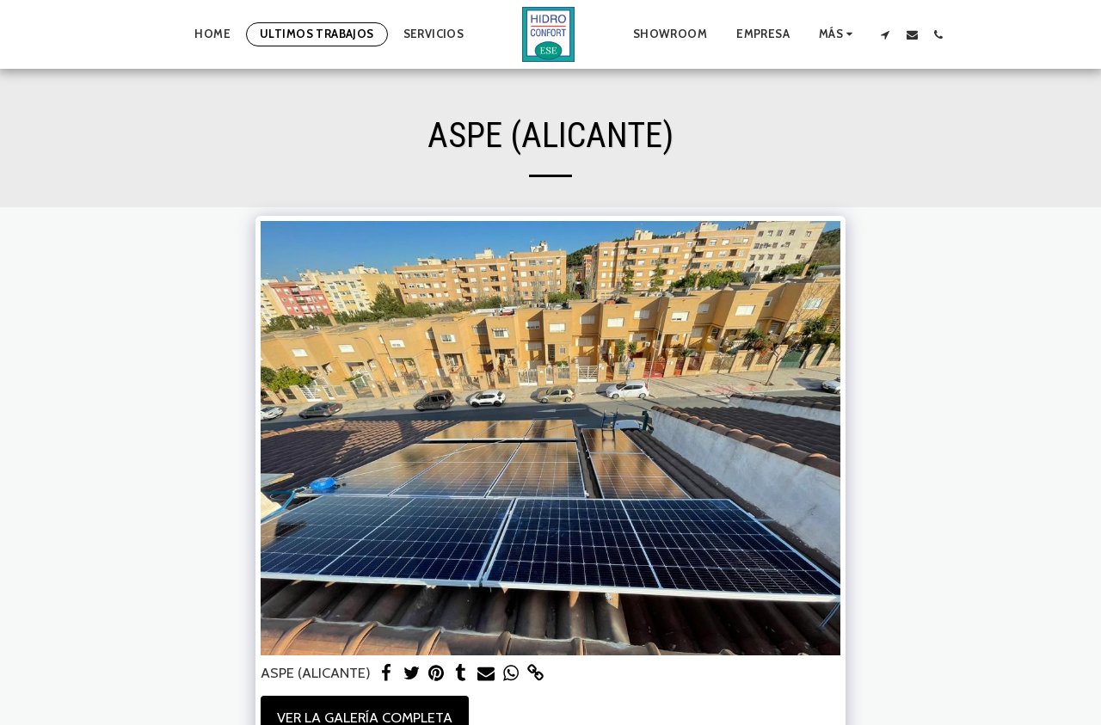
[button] (885, 34)
